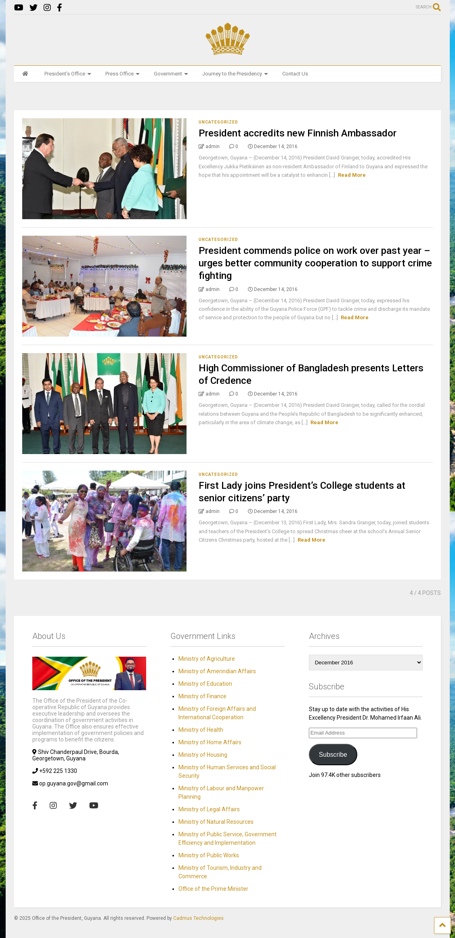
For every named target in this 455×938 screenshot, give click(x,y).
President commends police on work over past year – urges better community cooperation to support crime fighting (315, 263)
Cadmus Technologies (198, 918)
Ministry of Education (205, 683)
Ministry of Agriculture (206, 658)
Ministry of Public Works (208, 855)
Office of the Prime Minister (213, 889)
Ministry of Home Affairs (209, 742)
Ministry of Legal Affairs (209, 809)
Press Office (122, 74)
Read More (352, 175)
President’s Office (67, 74)
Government (171, 74)
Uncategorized (218, 122)
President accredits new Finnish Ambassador (297, 133)
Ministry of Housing (202, 755)
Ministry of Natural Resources (216, 822)
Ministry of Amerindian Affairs (217, 671)
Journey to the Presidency (235, 74)
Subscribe (333, 754)
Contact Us (295, 74)
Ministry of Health (200, 730)
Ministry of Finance (202, 696)
